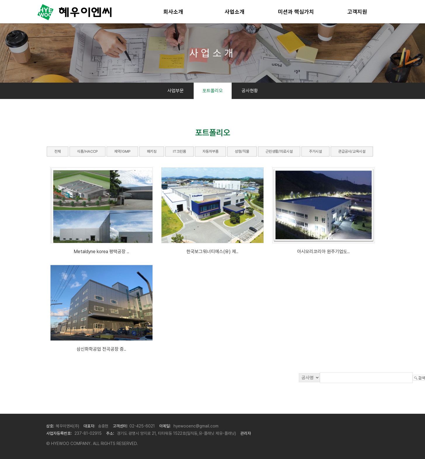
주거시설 (315, 151)
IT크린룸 (179, 151)
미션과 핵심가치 (296, 11)
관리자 (245, 433)
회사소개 (173, 11)
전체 (57, 151)
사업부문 (175, 90)
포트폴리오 (212, 90)
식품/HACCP (87, 151)
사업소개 (234, 11)
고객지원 (357, 11)
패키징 (152, 151)
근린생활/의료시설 (279, 151)
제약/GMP (122, 151)
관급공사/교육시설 (351, 151)
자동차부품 (210, 151)
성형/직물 (242, 151)
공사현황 (250, 90)
